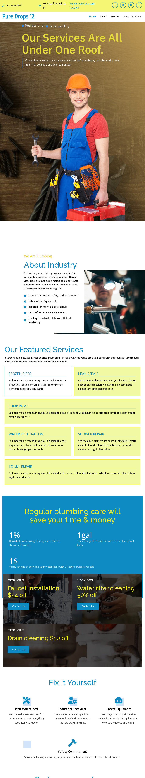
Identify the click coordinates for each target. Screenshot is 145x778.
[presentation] (125, 662)
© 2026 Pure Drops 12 (132, 771)
